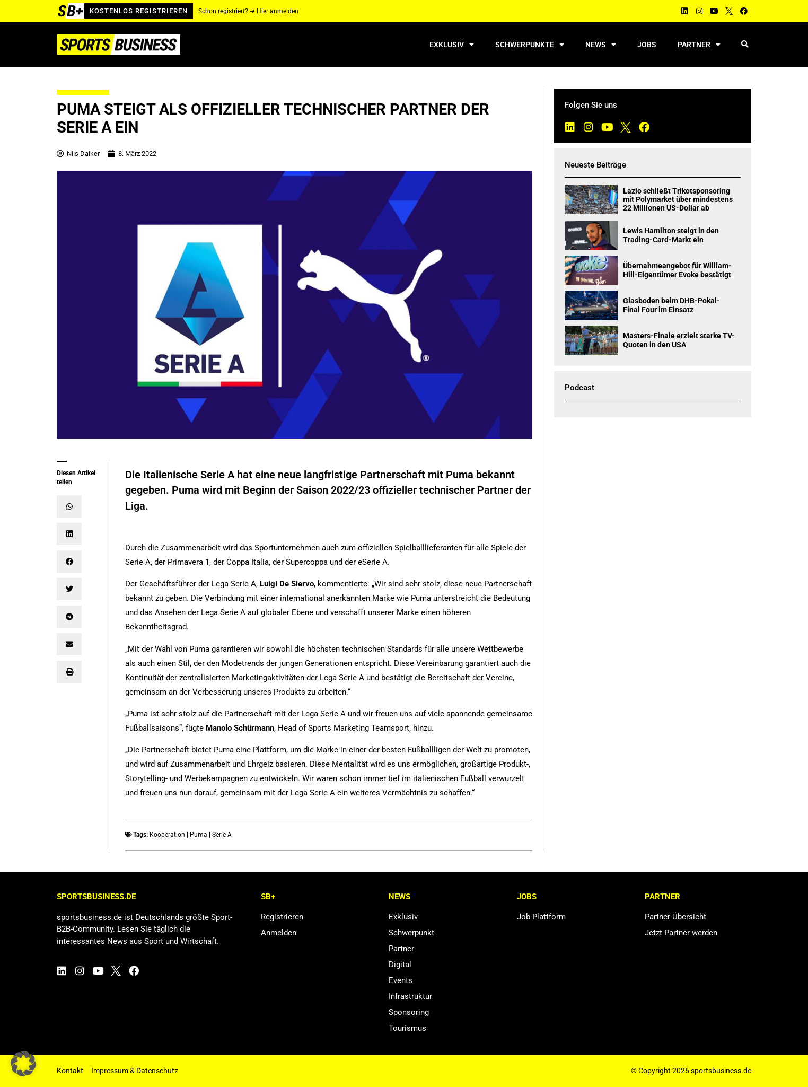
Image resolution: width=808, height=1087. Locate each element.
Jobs (646, 44)
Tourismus (407, 1028)
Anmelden (278, 932)
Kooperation (167, 834)
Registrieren (282, 917)
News (600, 45)
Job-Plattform (541, 917)
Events (400, 980)
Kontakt (70, 1070)
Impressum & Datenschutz (134, 1070)
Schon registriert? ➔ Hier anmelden (248, 11)
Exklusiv (451, 45)
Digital (400, 964)
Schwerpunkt (411, 932)
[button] (744, 44)
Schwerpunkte (529, 45)
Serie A (222, 834)
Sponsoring (409, 1012)
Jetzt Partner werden (681, 932)
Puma (198, 834)
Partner (699, 45)
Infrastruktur (410, 996)
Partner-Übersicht (675, 917)
